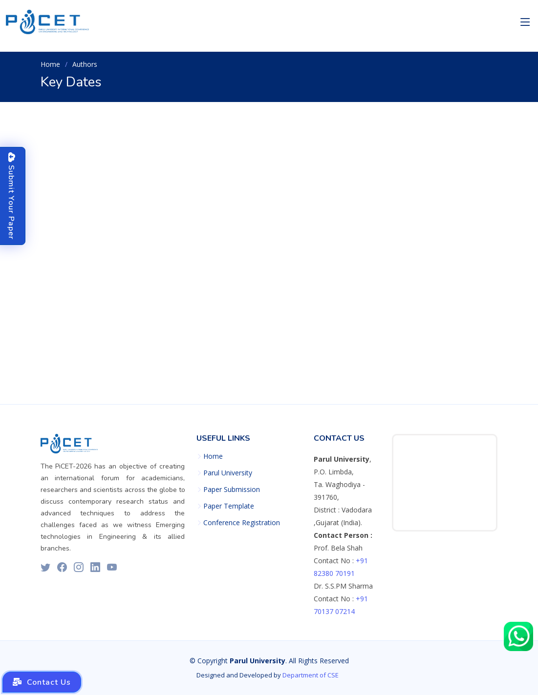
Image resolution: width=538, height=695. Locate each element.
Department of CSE (310, 675)
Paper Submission (231, 489)
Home (50, 64)
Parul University (227, 473)
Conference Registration (241, 522)
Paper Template (228, 506)
